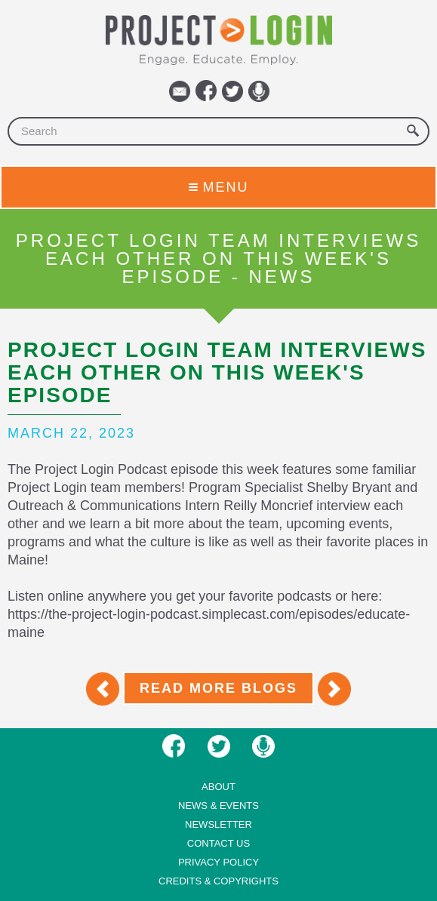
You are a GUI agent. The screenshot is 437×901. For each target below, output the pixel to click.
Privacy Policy (218, 862)
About (218, 787)
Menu (219, 187)
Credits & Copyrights (218, 881)
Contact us (218, 843)
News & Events (218, 805)
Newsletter (218, 824)
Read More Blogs (218, 688)
